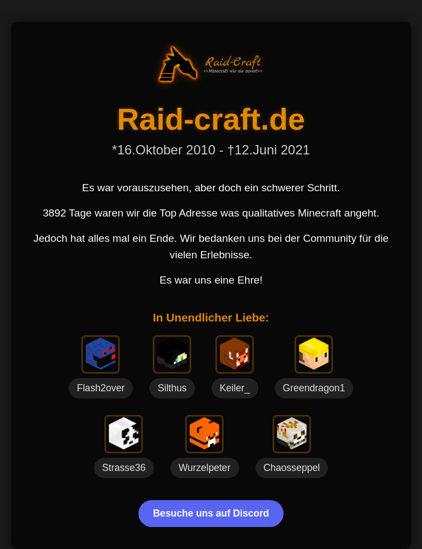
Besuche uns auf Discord (211, 513)
